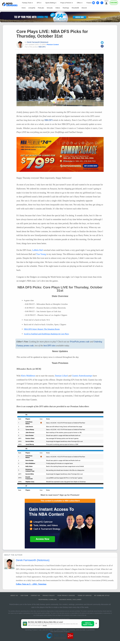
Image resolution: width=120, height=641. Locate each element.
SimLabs (50, 8)
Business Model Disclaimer (70, 599)
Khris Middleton (28, 376)
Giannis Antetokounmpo (82, 376)
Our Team (24, 595)
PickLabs (41, 8)
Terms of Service (85, 595)
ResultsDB (75, 8)
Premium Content (53, 44)
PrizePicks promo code (79, 341)
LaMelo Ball (37, 250)
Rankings (66, 8)
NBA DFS (42, 47)
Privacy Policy (49, 595)
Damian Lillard (61, 376)
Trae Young (41, 254)
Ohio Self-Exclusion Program (60, 631)
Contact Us (35, 595)
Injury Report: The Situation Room (42, 329)
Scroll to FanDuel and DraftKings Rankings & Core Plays (46, 334)
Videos (57, 8)
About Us (14, 595)
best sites (50, 345)
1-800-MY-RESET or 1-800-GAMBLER (54, 630)
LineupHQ (31, 8)
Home (24, 8)
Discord (84, 8)
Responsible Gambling (48, 599)
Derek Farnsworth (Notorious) (37, 42)
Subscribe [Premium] (113, 2)
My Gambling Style (101, 595)
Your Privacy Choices (66, 595)
